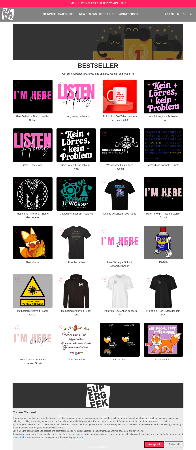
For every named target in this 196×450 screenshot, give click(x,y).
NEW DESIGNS (88, 14)
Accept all (154, 444)
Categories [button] (66, 14)
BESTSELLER (107, 14)
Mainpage (49, 14)
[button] (191, 14)
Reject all (174, 444)
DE (166, 14)
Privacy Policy (19, 437)
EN (172, 14)
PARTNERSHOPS (128, 14)
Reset (80, 437)
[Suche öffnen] (185, 14)
